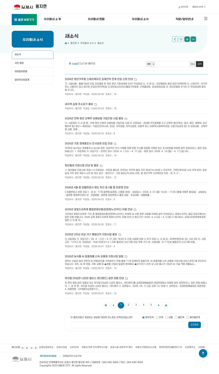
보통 (171, 317)
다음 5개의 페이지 (158, 305)
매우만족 (149, 317)
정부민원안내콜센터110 (170, 347)
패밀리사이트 (199, 7)
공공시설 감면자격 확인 (121, 347)
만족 (161, 317)
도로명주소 (190, 347)
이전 (22, 348)
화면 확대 (187, 39)
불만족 (181, 317)
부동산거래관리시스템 (145, 347)
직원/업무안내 (184, 19)
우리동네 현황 (96, 19)
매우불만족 (195, 317)
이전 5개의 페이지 (113, 305)
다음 (31, 348)
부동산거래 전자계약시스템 (94, 347)
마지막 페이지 (166, 305)
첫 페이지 (106, 305)
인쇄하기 (181, 39)
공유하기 (175, 39)
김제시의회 (61, 347)
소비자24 (74, 347)
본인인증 (184, 7)
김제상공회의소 (46, 347)
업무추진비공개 (22, 80)
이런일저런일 (21, 71)
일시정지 (27, 348)
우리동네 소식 (140, 19)
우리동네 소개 (52, 19)
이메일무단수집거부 (72, 356)
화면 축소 (193, 39)
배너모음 (36, 348)
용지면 (73, 43)
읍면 (26, 20)
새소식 (18, 54)
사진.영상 (19, 63)
